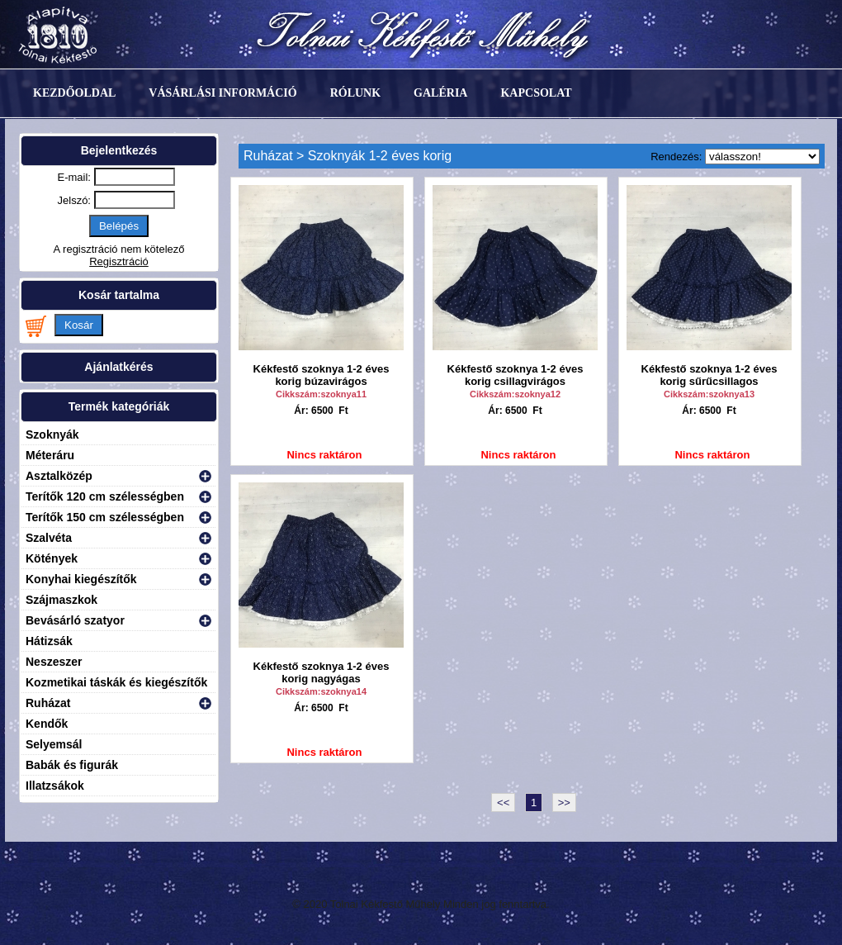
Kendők (47, 723)
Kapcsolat (535, 93)
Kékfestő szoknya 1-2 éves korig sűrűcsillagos (709, 375)
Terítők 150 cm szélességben (105, 517)
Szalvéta (49, 537)
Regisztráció (119, 261)
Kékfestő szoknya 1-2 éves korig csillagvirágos (515, 375)
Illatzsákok (55, 785)
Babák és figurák (72, 765)
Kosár (78, 325)
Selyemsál (54, 744)
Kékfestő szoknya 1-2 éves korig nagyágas (321, 672)
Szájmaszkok (61, 599)
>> (564, 802)
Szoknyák (52, 434)
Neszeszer (54, 661)
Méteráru (50, 455)
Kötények (52, 558)
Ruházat (48, 703)
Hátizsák (49, 641)
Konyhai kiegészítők (81, 579)
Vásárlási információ (222, 93)
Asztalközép (59, 475)
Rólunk (355, 93)
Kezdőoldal (74, 93)
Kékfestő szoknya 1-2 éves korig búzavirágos (321, 375)
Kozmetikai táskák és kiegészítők (116, 682)
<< (503, 802)
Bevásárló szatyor (75, 620)
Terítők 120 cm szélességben (105, 496)
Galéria (440, 93)
